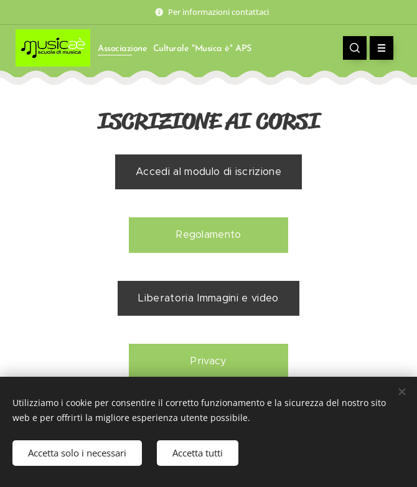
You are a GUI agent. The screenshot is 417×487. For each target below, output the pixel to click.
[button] (355, 48)
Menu (377, 48)
